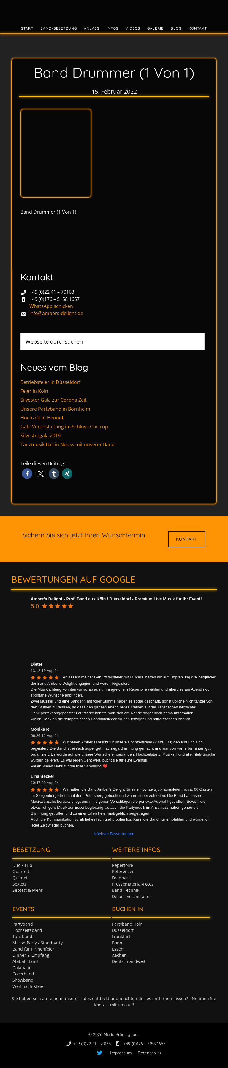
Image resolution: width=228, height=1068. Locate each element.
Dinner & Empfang (30, 955)
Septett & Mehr (27, 890)
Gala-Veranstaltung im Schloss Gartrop (64, 426)
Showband (23, 980)
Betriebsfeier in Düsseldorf (50, 382)
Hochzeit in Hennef (41, 417)
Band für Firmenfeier (33, 949)
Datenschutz (150, 1053)
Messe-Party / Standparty (37, 942)
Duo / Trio (22, 865)
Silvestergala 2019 (40, 435)
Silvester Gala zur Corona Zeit (53, 400)
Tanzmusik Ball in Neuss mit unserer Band (67, 444)
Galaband (22, 967)
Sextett (19, 884)
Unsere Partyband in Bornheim (55, 409)
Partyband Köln (127, 924)
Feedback (121, 878)
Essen (118, 949)
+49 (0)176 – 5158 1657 (54, 299)
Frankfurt (121, 936)
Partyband (22, 924)
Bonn (117, 942)
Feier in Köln (34, 391)
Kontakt (186, 539)
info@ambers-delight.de (56, 313)
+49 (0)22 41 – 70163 (51, 292)
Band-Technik (125, 890)
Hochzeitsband (27, 930)
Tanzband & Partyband (114, 10)
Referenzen (123, 871)
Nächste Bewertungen (114, 834)
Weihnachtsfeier (28, 986)
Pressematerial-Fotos (132, 884)
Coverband (23, 974)
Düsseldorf (123, 930)
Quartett (20, 871)
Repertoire (122, 865)
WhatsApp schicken (51, 306)
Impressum (121, 1053)
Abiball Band (25, 961)
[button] (27, 473)
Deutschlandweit (128, 961)
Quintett (20, 878)
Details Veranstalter (131, 896)
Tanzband (22, 936)
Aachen (119, 955)
